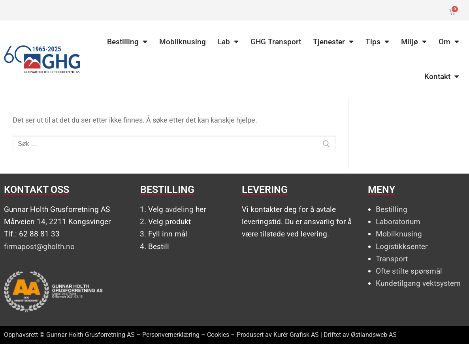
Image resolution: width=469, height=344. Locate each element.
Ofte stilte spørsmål (409, 271)
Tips (377, 41)
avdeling (179, 209)
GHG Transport (276, 41)
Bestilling (127, 41)
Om (449, 41)
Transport (392, 258)
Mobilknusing (182, 41)
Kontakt (441, 76)
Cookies (218, 334)
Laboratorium (398, 221)
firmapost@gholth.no (39, 246)
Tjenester (333, 41)
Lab (228, 41)
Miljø (414, 41)
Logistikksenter (402, 246)
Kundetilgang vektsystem (418, 283)
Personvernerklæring (171, 334)
